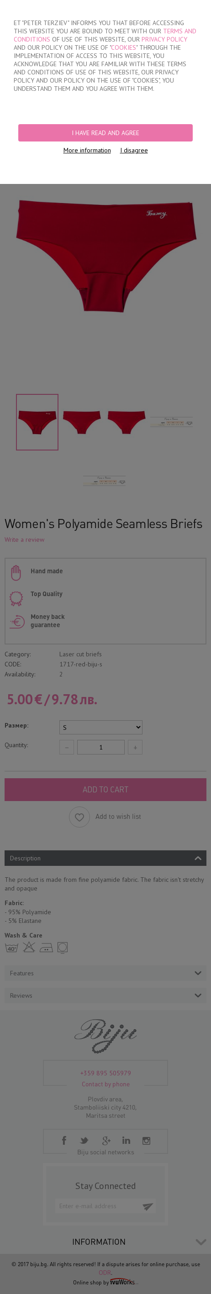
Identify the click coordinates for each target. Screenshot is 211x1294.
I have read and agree (105, 133)
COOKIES (123, 47)
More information (87, 150)
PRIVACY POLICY (164, 39)
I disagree (134, 150)
